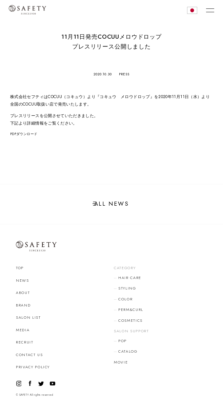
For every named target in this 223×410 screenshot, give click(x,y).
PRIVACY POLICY (33, 367)
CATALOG (128, 351)
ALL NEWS (111, 204)
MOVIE (121, 362)
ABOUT (23, 292)
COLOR (125, 299)
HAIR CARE (129, 277)
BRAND (23, 305)
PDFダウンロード (23, 134)
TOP (20, 268)
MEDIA (22, 330)
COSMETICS (130, 320)
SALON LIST (28, 317)
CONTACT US (29, 354)
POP (122, 340)
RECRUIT (25, 342)
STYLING (127, 288)
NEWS (22, 280)
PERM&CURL (130, 309)
